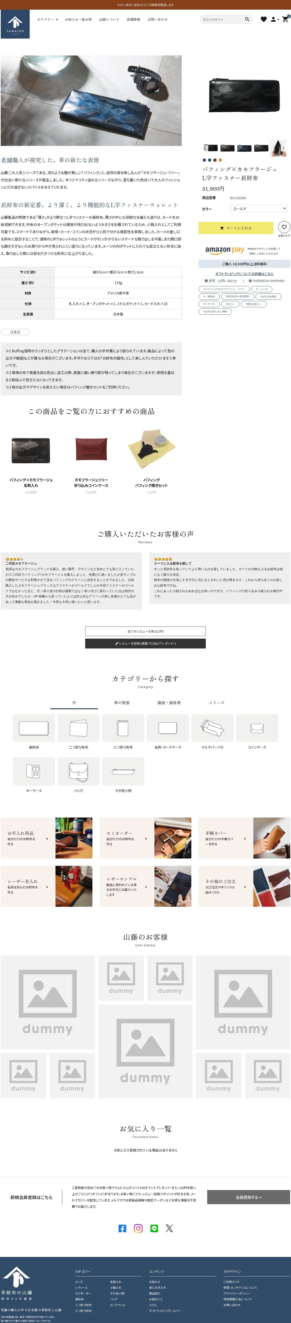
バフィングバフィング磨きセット (151, 482)
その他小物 (117, 1293)
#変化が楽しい (254, 304)
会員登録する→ (249, 1197)
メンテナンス (117, 1305)
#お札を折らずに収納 (215, 311)
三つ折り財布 (83, 1311)
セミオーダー (83, 1293)
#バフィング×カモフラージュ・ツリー (224, 289)
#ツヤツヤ (209, 304)
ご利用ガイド (231, 1282)
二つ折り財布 (83, 1305)
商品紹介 (155, 1293)
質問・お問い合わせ (221, 281)
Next (284, 148)
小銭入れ (116, 1288)
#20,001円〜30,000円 (237, 296)
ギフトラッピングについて (164, 1311)
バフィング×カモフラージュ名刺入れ (31, 482)
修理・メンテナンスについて (240, 1288)
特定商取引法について (237, 1299)
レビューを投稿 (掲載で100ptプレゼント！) (145, 643)
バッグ (114, 1299)
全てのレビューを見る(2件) (145, 631)
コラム (153, 1305)
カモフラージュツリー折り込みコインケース (91, 482)
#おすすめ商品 (269, 296)
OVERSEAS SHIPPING (266, 281)
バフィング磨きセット (86, 386)
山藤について (109, 19)
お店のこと (156, 1299)
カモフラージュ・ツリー (160, 172)
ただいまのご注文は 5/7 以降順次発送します (146, 5)
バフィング (91, 172)
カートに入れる (236, 227)
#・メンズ (261, 289)
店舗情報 (133, 19)
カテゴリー (45, 19)
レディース (81, 1288)
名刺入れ (116, 1282)
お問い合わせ (157, 19)
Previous (205, 148)
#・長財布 (209, 296)
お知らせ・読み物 (78, 19)
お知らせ (154, 1282)
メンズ (79, 1282)
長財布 (79, 1299)
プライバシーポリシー (236, 1293)
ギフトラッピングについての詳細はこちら (244, 273)
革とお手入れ (157, 1288)
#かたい (230, 304)
